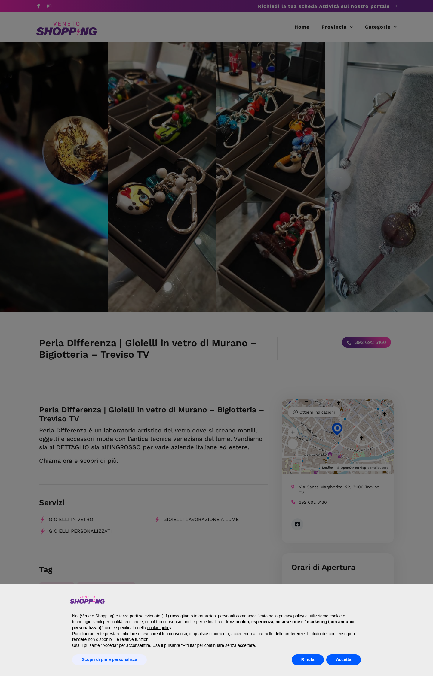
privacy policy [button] (291, 616)
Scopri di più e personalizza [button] (109, 659)
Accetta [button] (343, 659)
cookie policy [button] (159, 627)
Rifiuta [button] (308, 659)
